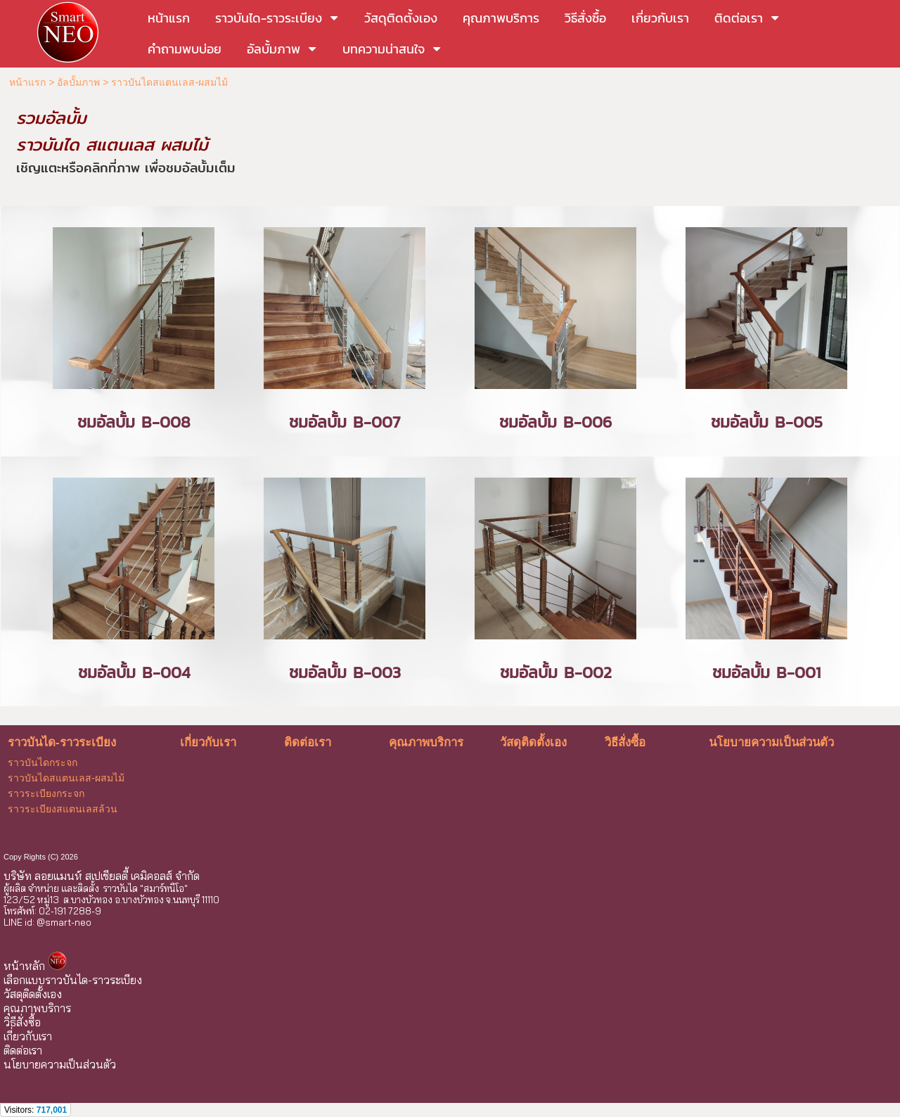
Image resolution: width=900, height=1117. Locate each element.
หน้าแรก (27, 82)
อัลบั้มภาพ (78, 82)
